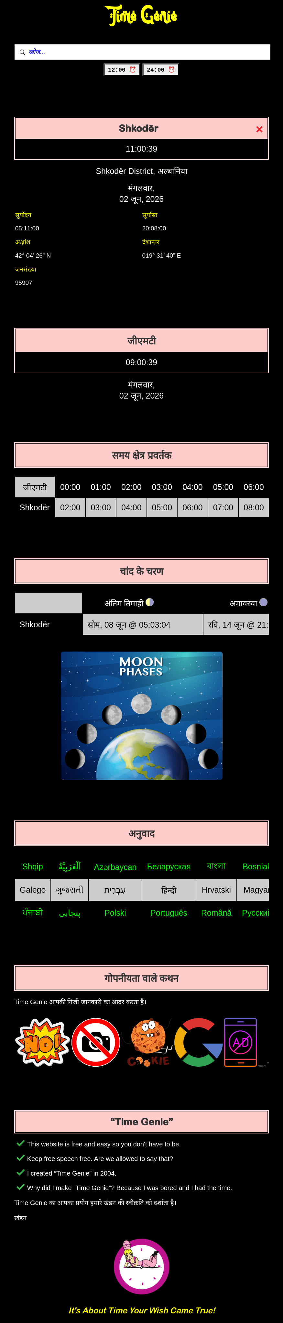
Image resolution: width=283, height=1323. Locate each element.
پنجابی (70, 912)
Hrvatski (216, 889)
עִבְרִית (115, 889)
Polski (115, 912)
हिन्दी (168, 890)
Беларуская (169, 866)
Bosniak (257, 866)
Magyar (257, 889)
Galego (33, 889)
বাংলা (216, 865)
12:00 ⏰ (122, 70)
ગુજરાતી (69, 889)
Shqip (32, 866)
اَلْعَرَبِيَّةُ (70, 866)
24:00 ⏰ (161, 70)
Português (168, 912)
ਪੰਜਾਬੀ (33, 912)
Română (216, 912)
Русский (257, 912)
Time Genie (141, 16)
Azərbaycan (115, 867)
